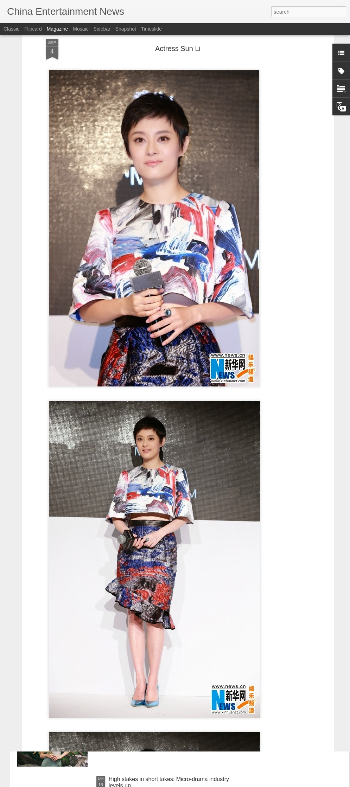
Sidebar (102, 29)
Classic (11, 29)
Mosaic (80, 29)
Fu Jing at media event (137, 699)
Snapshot (125, 29)
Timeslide (151, 29)
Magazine (57, 29)
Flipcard (33, 29)
